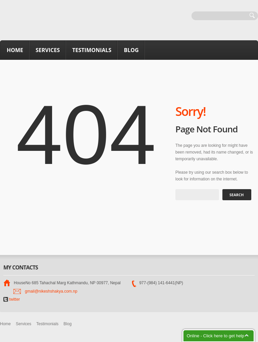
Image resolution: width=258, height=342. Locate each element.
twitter (11, 299)
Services (48, 50)
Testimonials (92, 50)
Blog (131, 50)
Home (15, 50)
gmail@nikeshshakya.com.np (51, 291)
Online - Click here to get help (215, 335)
